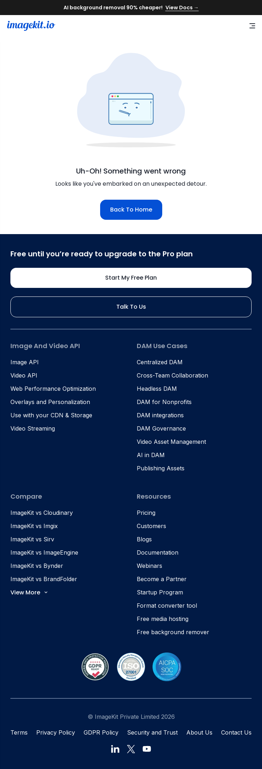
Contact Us (236, 732)
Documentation (157, 552)
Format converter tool (167, 605)
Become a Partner (162, 579)
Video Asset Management (171, 441)
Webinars (149, 565)
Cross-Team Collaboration (172, 375)
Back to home (131, 209)
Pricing (146, 512)
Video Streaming (32, 428)
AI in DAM (151, 455)
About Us (199, 732)
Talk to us (131, 307)
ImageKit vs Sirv (32, 539)
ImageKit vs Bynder (36, 565)
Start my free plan (131, 278)
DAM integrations (160, 415)
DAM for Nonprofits (164, 401)
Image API (24, 362)
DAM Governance (161, 428)
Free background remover (173, 632)
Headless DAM (157, 388)
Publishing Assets (160, 468)
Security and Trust (152, 732)
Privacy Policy (55, 732)
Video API (23, 375)
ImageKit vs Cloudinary (41, 512)
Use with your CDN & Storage (51, 415)
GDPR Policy (101, 732)
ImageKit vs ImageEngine (44, 552)
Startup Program (160, 592)
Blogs (144, 539)
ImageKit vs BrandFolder (43, 579)
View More (29, 592)
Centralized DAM (160, 362)
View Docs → (182, 7)
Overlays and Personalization (50, 401)
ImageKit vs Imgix (34, 526)
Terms (19, 732)
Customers (151, 526)
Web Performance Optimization (53, 388)
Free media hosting (162, 618)
